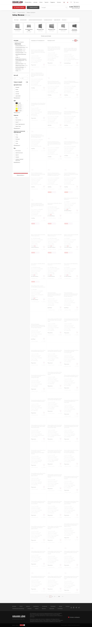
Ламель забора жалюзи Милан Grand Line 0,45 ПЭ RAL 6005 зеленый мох (55, 577)
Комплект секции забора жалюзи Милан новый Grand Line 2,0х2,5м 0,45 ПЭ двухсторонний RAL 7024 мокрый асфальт (54, 48)
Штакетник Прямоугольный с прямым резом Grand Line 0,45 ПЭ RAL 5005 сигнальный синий (54, 174)
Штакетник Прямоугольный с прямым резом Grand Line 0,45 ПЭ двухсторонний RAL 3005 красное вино (37, 205)
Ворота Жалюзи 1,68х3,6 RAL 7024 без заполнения (55, 204)
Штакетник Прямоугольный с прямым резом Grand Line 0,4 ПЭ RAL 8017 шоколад (71, 174)
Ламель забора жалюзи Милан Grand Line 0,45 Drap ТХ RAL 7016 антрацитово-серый (38, 376)
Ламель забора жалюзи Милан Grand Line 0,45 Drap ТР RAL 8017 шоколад (55, 351)
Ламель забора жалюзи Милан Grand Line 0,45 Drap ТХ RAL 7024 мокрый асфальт (55, 373)
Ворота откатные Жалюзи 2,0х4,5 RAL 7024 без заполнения (55, 235)
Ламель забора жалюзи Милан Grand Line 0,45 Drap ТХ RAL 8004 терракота (71, 376)
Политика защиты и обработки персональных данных (70, 625)
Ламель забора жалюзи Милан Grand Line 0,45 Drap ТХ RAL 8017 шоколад (38, 401)
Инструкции (44, 606)
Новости (36, 608)
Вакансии (44, 608)
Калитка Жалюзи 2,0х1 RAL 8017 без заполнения (71, 264)
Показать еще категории (46, 36)
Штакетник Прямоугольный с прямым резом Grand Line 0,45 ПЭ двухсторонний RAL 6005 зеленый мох (54, 143)
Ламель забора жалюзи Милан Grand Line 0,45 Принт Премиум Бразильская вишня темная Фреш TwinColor (38, 452)
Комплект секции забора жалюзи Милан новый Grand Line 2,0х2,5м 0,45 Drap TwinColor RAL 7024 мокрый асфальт (38, 51)
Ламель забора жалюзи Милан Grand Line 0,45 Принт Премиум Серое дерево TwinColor (38, 474)
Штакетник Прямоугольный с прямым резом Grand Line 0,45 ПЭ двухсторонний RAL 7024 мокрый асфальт (37, 74)
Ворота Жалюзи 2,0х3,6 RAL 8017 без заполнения (71, 199)
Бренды (60, 606)
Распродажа (53, 606)
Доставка (35, 2)
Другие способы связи (76, 8)
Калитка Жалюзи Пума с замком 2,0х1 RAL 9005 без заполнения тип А (38, 286)
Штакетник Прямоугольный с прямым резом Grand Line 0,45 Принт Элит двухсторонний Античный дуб (55, 112)
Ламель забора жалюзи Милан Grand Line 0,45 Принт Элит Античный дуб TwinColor (55, 475)
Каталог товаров (19, 7)
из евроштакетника (48, 19)
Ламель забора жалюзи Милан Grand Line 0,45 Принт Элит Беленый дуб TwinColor (71, 477)
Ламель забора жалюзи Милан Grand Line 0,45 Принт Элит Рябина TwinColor (55, 527)
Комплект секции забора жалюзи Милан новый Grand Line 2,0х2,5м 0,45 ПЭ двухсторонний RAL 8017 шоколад (70, 50)
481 (59, 596)
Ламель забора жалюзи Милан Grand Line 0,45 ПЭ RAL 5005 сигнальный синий (71, 552)
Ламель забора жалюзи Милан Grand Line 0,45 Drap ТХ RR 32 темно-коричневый (71, 401)
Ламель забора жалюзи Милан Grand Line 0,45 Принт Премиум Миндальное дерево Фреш (71, 451)
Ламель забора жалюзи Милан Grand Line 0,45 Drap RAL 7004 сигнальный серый (55, 320)
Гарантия (46, 2)
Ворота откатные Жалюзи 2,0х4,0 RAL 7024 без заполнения (38, 235)
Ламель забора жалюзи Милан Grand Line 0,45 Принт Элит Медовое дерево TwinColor (38, 527)
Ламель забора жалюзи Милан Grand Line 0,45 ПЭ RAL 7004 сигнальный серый (71, 577)
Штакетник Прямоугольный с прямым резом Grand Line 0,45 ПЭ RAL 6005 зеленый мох (71, 112)
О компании (60, 608)
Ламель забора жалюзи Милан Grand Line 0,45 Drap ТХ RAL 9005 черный (55, 399)
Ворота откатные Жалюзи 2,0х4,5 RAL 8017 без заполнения (71, 235)
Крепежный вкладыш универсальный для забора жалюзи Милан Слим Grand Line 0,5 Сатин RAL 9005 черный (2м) (71, 294)
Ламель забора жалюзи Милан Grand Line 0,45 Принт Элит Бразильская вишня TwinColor (38, 502)
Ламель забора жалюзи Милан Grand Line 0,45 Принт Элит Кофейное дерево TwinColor (71, 502)
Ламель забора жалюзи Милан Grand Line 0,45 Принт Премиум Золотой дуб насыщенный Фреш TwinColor (55, 451)
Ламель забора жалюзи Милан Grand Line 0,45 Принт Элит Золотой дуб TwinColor (55, 502)
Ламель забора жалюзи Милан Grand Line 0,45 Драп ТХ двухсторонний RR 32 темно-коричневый (55, 426)
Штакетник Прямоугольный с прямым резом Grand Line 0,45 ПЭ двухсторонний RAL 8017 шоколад (54, 82)
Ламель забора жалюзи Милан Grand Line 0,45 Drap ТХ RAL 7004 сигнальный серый (71, 351)
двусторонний (57, 19)
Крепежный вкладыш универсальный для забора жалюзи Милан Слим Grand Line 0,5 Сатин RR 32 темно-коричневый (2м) (38, 326)
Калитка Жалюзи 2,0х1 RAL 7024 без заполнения (54, 264)
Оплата (40, 2)
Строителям (51, 608)
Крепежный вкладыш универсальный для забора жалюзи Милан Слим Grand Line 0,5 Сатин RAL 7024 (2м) (54, 294)
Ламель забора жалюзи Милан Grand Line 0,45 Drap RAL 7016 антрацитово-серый (71, 320)
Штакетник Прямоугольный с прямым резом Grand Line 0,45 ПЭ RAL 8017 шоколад (71, 82)
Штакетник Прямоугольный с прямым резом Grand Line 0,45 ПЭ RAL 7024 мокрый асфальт (37, 136)
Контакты (59, 2)
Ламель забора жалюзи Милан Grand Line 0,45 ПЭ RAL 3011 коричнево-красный (55, 552)
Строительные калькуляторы (18, 608)
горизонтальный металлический (35, 19)
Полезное (29, 608)
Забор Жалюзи (18, 43)
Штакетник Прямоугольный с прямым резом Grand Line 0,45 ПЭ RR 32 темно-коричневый (38, 174)
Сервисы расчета (33, 7)
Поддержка (52, 2)
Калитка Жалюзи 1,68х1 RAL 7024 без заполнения (38, 264)
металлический (23, 19)
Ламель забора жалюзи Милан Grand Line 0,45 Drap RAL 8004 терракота (38, 351)
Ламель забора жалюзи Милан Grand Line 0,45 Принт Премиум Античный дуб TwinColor (71, 426)
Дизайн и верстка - (18, 625)
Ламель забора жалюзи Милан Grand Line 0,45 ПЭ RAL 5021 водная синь (38, 577)
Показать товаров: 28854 (20, 172)
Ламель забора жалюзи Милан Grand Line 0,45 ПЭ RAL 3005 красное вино (38, 552)
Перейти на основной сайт (17, 3)
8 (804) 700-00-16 (74, 6)
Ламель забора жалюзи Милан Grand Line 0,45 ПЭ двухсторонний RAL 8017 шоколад (38, 104)
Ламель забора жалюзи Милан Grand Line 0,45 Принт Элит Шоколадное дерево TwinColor (71, 525)
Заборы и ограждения (19, 42)
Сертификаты (36, 606)
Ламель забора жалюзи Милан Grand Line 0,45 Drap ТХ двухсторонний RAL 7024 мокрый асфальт (38, 426)
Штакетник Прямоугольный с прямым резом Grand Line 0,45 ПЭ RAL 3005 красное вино (71, 143)
